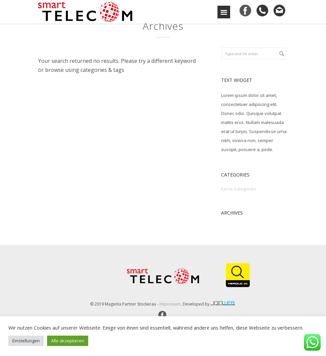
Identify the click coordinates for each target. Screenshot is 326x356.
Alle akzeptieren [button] (67, 341)
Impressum (170, 304)
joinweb (223, 303)
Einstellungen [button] (26, 341)
